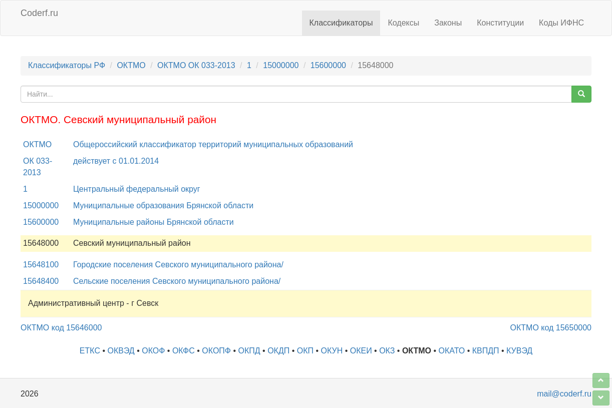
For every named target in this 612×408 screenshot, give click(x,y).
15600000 (328, 65)
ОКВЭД (120, 350)
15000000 (280, 65)
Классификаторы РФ (66, 65)
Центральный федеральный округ (136, 189)
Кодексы (403, 23)
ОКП (305, 350)
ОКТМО (131, 65)
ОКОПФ (216, 350)
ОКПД (249, 350)
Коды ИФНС (561, 23)
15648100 (41, 264)
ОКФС (183, 350)
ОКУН (332, 350)
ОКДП (278, 350)
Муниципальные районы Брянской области (153, 222)
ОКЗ (387, 350)
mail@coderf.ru (564, 393)
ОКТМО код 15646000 (61, 327)
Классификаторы (341, 23)
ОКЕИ (361, 350)
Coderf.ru (39, 13)
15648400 (41, 281)
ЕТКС (90, 350)
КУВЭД (519, 350)
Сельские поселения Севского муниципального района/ (176, 281)
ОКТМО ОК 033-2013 (196, 65)
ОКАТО (452, 350)
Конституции (500, 23)
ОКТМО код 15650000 (550, 327)
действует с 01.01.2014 (116, 161)
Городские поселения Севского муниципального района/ (178, 264)
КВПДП (485, 350)
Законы (448, 23)
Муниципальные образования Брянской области (163, 205)
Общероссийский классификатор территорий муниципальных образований (213, 144)
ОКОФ (153, 350)
